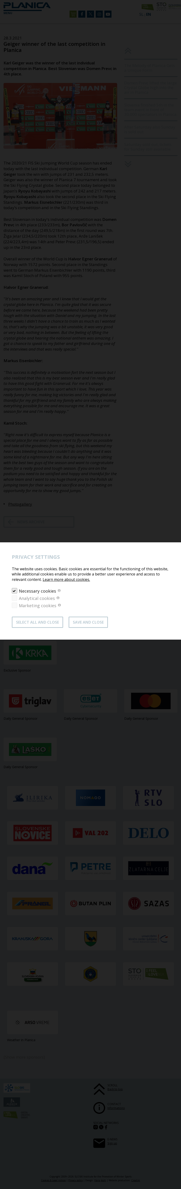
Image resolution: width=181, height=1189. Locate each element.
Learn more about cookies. (66, 579)
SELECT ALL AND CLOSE (37, 622)
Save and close (88, 622)
